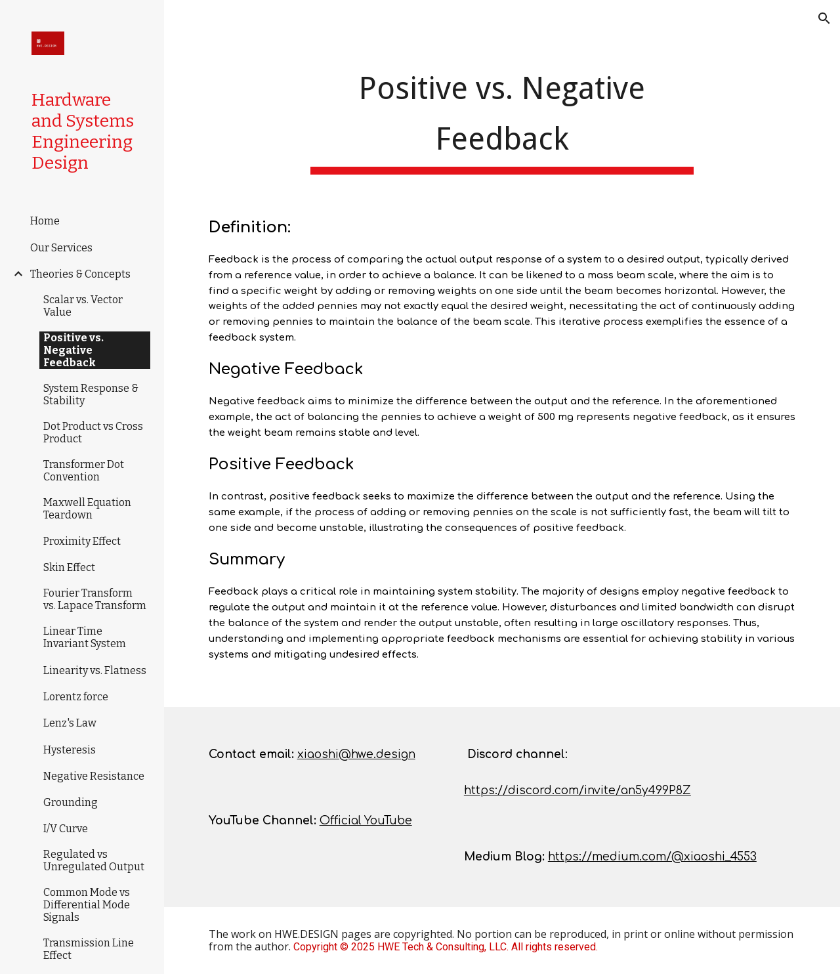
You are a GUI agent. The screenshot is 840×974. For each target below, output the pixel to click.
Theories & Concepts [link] (80, 274)
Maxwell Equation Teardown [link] (87, 508)
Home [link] (45, 221)
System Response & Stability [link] (90, 394)
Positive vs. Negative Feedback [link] (73, 350)
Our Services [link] (61, 248)
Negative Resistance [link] (93, 776)
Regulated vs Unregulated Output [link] (93, 860)
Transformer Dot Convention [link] (83, 470)
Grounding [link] (70, 802)
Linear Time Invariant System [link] (84, 637)
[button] (824, 18)
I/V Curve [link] (65, 828)
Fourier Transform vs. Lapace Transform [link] (94, 599)
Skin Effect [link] (69, 567)
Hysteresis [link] (69, 750)
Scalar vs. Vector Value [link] (83, 305)
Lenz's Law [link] (69, 723)
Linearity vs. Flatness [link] (94, 670)
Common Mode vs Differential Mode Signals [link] (86, 904)
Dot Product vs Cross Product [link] (93, 432)
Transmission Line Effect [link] (88, 949)
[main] (501, 117)
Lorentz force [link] (75, 696)
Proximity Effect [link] (82, 541)
